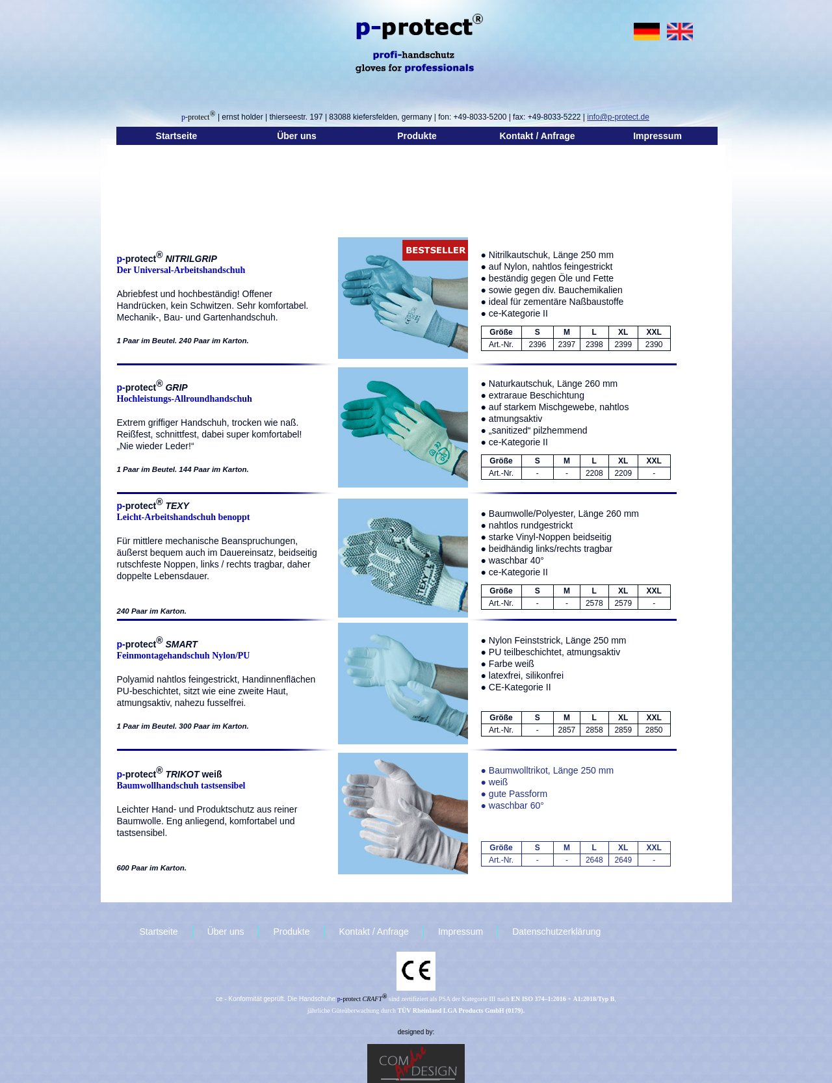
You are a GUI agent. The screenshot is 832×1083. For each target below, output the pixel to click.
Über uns (297, 136)
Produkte (417, 136)
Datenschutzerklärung (556, 931)
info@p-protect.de (618, 117)
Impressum (657, 136)
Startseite (177, 136)
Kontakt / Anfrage (537, 136)
